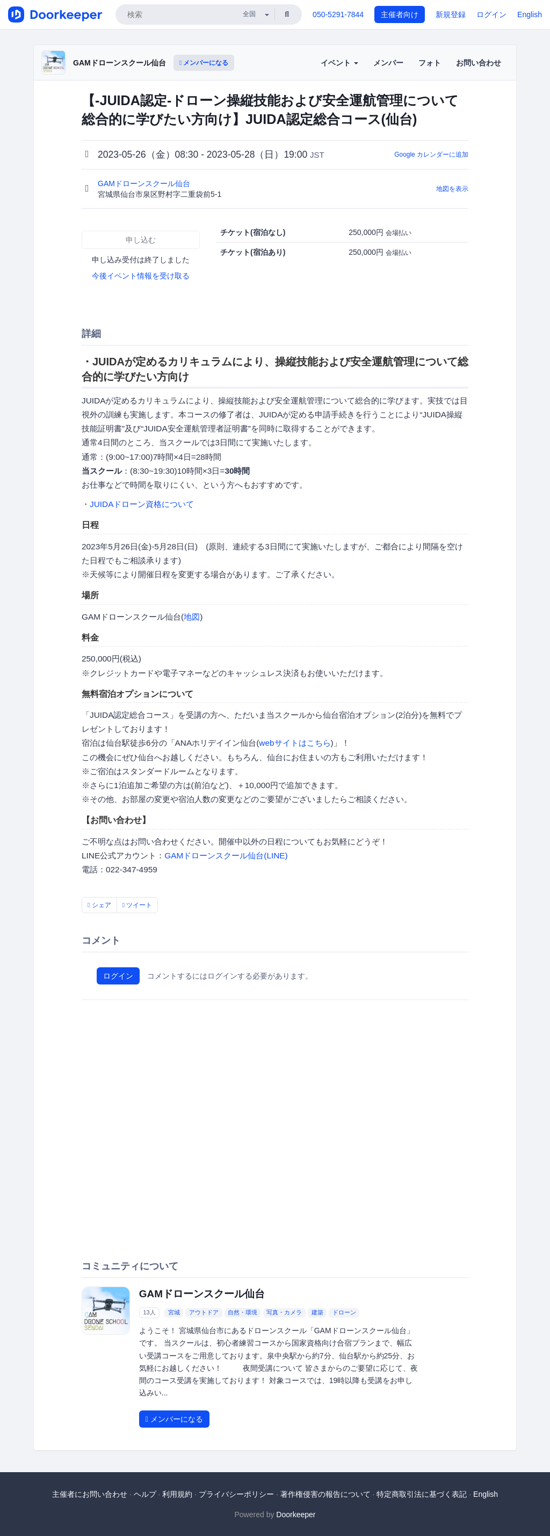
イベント (339, 62)
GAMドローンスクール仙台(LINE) (226, 855)
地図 (192, 616)
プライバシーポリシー (236, 1494)
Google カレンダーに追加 (431, 154)
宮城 (174, 1312)
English (529, 14)
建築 (317, 1312)
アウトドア (204, 1312)
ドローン (344, 1312)
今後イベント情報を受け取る (141, 275)
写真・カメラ (284, 1312)
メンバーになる (204, 63)
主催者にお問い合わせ (89, 1494)
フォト (429, 62)
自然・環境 (242, 1312)
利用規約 (177, 1494)
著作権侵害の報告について (325, 1494)
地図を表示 (452, 189)
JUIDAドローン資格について (142, 504)
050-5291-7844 (338, 14)
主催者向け (399, 14)
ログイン (491, 14)
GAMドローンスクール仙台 (119, 62)
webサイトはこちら (294, 742)
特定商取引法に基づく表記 (422, 1494)
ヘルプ (145, 1494)
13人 (149, 1312)
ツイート (137, 905)
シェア (99, 905)
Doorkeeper (295, 1514)
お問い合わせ (478, 62)
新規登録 (451, 14)
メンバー (388, 62)
